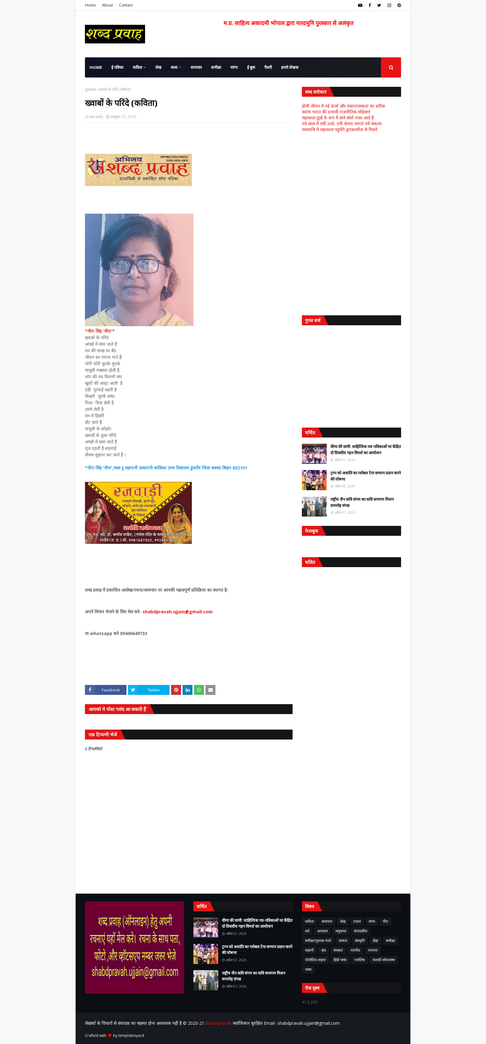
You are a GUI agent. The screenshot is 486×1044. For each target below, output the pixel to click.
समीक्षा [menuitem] (216, 67)
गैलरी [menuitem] (268, 67)
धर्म (307, 931)
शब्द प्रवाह (96, 116)
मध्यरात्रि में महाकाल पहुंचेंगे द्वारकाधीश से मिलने (340, 129)
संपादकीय (360, 931)
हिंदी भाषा (340, 959)
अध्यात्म (322, 931)
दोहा (375, 940)
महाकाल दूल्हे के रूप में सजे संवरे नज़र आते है (338, 118)
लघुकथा (340, 931)
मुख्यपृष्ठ (90, 89)
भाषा (308, 969)
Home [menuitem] (96, 67)
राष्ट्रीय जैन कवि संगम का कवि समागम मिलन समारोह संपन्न (362, 502)
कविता (309, 921)
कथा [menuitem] (174, 67)
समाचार (327, 921)
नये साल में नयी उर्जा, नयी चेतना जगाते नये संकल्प (342, 124)
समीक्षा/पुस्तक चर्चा (318, 940)
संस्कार (338, 950)
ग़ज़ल (357, 921)
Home (90, 5)
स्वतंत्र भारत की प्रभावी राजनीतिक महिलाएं (336, 112)
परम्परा (373, 950)
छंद (323, 950)
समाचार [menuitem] (196, 67)
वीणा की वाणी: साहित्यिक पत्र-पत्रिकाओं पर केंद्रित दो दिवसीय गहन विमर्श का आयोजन (365, 449)
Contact (126, 5)
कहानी (309, 950)
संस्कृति (360, 940)
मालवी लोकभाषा (384, 959)
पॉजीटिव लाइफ (315, 959)
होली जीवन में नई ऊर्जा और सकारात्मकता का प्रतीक (343, 106)
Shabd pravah (218, 1023)
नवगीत (355, 950)
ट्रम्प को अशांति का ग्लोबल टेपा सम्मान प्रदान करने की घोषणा (365, 476)
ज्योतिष (359, 959)
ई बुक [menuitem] (251, 67)
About (107, 5)
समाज (343, 940)
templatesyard (131, 1035)
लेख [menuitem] (158, 67)
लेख (343, 921)
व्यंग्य (372, 921)
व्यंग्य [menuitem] (234, 67)
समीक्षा (390, 940)
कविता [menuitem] (137, 67)
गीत (385, 921)
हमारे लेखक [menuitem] (289, 67)
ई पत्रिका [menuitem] (117, 67)
